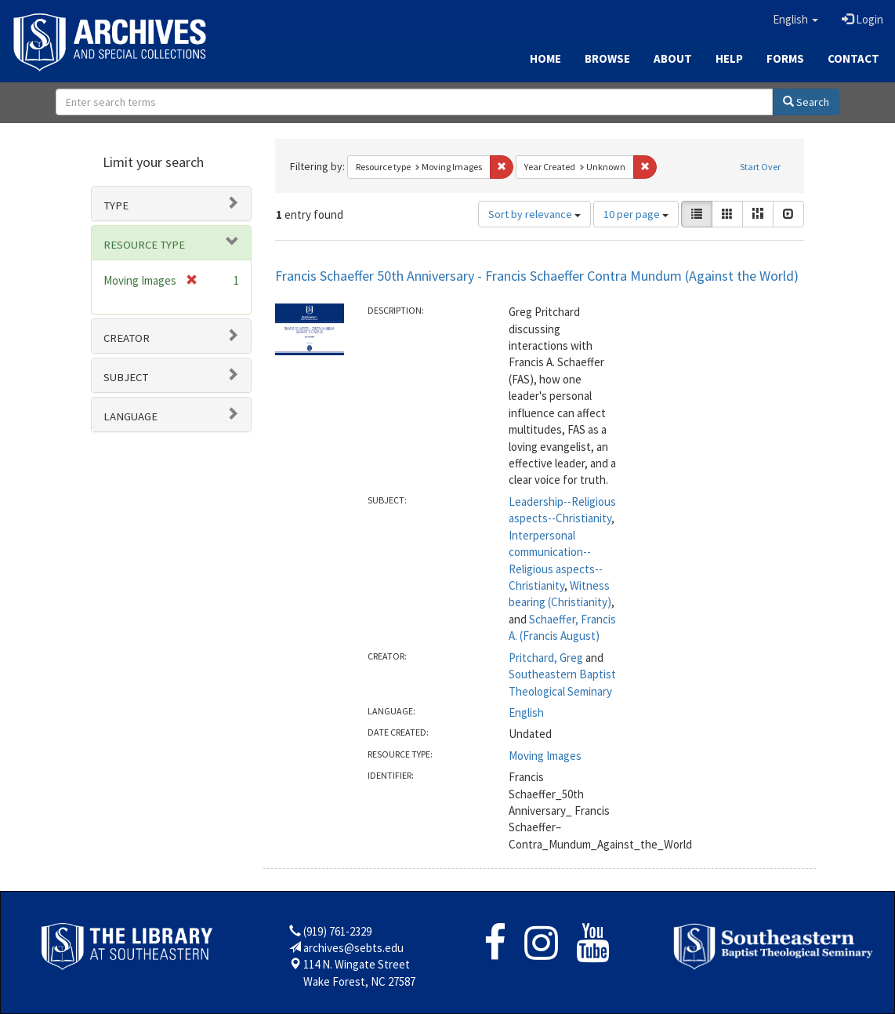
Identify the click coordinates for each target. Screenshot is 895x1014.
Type (116, 205)
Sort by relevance (534, 214)
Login (862, 19)
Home (545, 58)
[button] (795, 19)
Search (806, 102)
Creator (126, 338)
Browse (607, 58)
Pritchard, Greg (546, 657)
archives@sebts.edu (353, 947)
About (673, 58)
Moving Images (545, 755)
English (526, 712)
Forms (785, 58)
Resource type (144, 245)
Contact (853, 58)
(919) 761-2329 (337, 931)
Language (130, 416)
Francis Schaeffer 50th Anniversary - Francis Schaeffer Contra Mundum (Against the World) (537, 276)
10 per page (636, 214)
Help (729, 58)
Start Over (760, 167)
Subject (125, 377)
